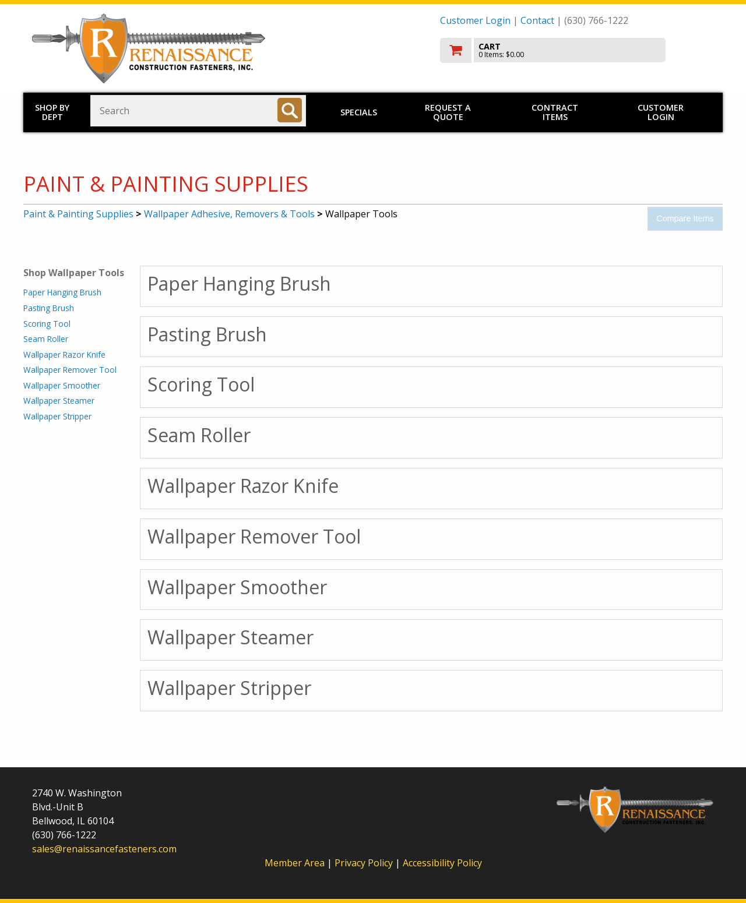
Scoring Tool (47, 323)
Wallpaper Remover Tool (70, 369)
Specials (358, 112)
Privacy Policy (365, 862)
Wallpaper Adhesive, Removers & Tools (229, 213)
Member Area (295, 862)
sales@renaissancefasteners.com (104, 848)
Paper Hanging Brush (62, 292)
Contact (537, 20)
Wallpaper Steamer (58, 400)
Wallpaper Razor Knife (64, 354)
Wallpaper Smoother (61, 385)
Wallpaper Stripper (57, 416)
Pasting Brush (48, 307)
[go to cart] (577, 50)
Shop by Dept (52, 112)
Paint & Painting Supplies (78, 213)
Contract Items (555, 112)
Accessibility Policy (442, 862)
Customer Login (475, 20)
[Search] (289, 110)
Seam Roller (45, 338)
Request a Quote (448, 112)
